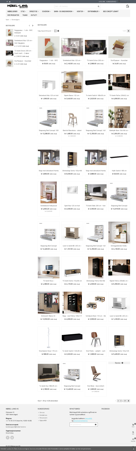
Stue (23, 11)
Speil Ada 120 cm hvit (72, 205)
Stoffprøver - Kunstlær (22, 61)
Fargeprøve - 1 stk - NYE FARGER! (23, 31)
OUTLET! (34, 15)
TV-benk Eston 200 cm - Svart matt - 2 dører (23, 51)
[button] (29, 25)
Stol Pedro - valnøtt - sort (95, 351)
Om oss (41, 412)
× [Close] (133, 449)
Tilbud (24, 15)
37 (125, 401)
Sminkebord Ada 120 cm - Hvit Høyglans (23, 41)
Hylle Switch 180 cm (119, 170)
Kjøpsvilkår (42, 420)
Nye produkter (13, 15)
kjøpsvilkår (88, 418)
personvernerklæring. (81, 421)
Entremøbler (93, 11)
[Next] (128, 30)
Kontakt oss (42, 415)
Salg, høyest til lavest (45, 31)
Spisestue (33, 11)
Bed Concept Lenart (111, 11)
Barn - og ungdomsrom (63, 11)
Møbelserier (12, 11)
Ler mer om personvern (83, 449)
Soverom (45, 11)
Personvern (42, 418)
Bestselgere (10, 25)
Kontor (80, 11)
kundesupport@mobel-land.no (16, 427)
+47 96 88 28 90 (11, 421)
